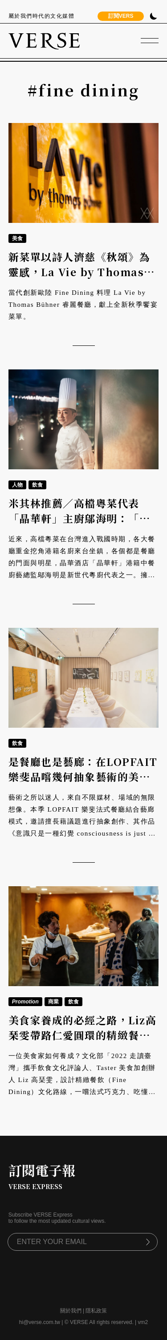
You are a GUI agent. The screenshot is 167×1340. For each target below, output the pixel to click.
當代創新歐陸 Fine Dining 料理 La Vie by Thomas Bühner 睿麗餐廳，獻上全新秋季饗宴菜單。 (83, 304)
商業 (53, 1002)
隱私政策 (96, 1311)
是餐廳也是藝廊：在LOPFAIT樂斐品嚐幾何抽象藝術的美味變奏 (83, 777)
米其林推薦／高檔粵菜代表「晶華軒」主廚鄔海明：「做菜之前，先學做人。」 (79, 518)
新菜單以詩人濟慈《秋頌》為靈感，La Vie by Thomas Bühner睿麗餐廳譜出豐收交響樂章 (79, 280)
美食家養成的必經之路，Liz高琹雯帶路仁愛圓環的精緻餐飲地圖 (82, 1035)
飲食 (37, 485)
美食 (17, 238)
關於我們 (70, 1311)
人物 (17, 485)
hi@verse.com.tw (39, 1322)
